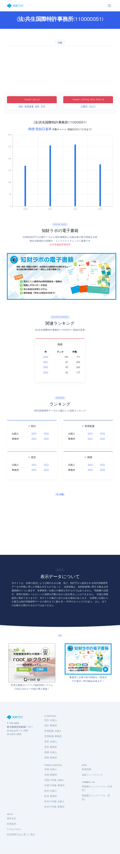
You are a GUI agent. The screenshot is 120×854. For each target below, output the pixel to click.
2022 (45, 367)
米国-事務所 (50, 774)
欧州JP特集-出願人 (54, 801)
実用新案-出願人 (53, 731)
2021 (45, 362)
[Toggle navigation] (109, 5)
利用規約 (11, 824)
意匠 (37, 106)
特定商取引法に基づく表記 (21, 834)
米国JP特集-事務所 (54, 785)
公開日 (84, 106)
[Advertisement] (60, 69)
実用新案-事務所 (53, 736)
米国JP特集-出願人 (54, 780)
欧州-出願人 (50, 790)
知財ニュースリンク (92, 774)
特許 (21, 106)
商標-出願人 (50, 752)
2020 (45, 357)
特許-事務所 (50, 725)
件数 (60, 42)
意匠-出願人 (50, 741)
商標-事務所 (50, 757)
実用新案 (29, 106)
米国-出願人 (50, 769)
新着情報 (86, 769)
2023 (45, 372)
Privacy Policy (14, 829)
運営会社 (11, 818)
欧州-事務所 (50, 796)
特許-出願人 (50, 720)
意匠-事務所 (50, 747)
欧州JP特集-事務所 (54, 806)
